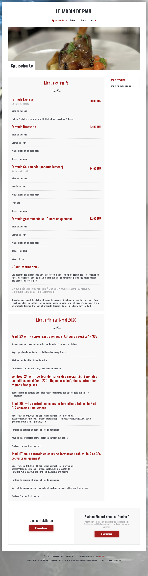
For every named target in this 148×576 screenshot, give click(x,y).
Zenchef (101, 556)
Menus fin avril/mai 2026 (122, 86)
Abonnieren (106, 533)
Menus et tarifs (117, 80)
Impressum (31, 560)
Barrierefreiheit (114, 560)
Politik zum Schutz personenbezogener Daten (78, 560)
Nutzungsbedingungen (47, 560)
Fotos (72, 20)
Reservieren (41, 528)
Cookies (102, 560)
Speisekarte (59, 20)
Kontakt (85, 20)
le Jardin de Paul (74, 11)
